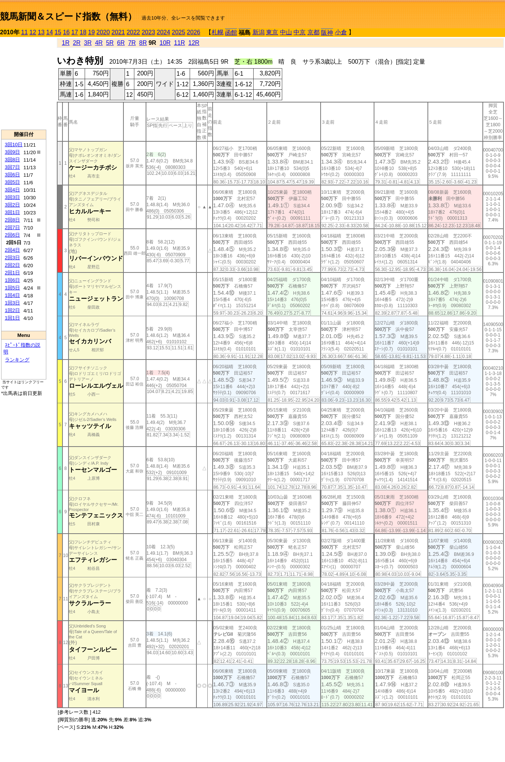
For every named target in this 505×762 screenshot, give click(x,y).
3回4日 (12, 190)
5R (110, 43)
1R (65, 43)
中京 (300, 32)
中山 (286, 32)
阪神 (327, 32)
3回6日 (12, 174)
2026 (194, 32)
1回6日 (12, 280)
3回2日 (12, 205)
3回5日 (12, 182)
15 (58, 32)
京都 (313, 32)
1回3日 (12, 303)
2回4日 (12, 250)
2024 (163, 32)
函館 (231, 32)
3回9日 (12, 152)
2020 (103, 32)
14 (49, 32)
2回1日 (12, 272)
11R (179, 43)
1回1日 (12, 318)
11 (24, 32)
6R (121, 43)
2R (77, 43)
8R (143, 43)
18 (83, 32)
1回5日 (12, 288)
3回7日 (12, 167)
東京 (272, 32)
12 (32, 32)
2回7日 (12, 227)
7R (131, 43)
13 (41, 32)
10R (165, 43)
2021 (118, 32)
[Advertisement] (23, 83)
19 (91, 32)
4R (98, 43)
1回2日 (12, 310)
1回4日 (12, 295)
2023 (148, 32)
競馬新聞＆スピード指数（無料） (68, 16)
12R (194, 43)
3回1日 (12, 212)
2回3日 (12, 257)
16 (66, 32)
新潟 (258, 32)
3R (87, 43)
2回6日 (12, 235)
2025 (179, 32)
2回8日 (12, 220)
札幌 (217, 32)
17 (74, 32)
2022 (133, 32)
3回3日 (12, 197)
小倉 (341, 32)
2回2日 (12, 265)
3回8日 (12, 159)
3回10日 (14, 144)
